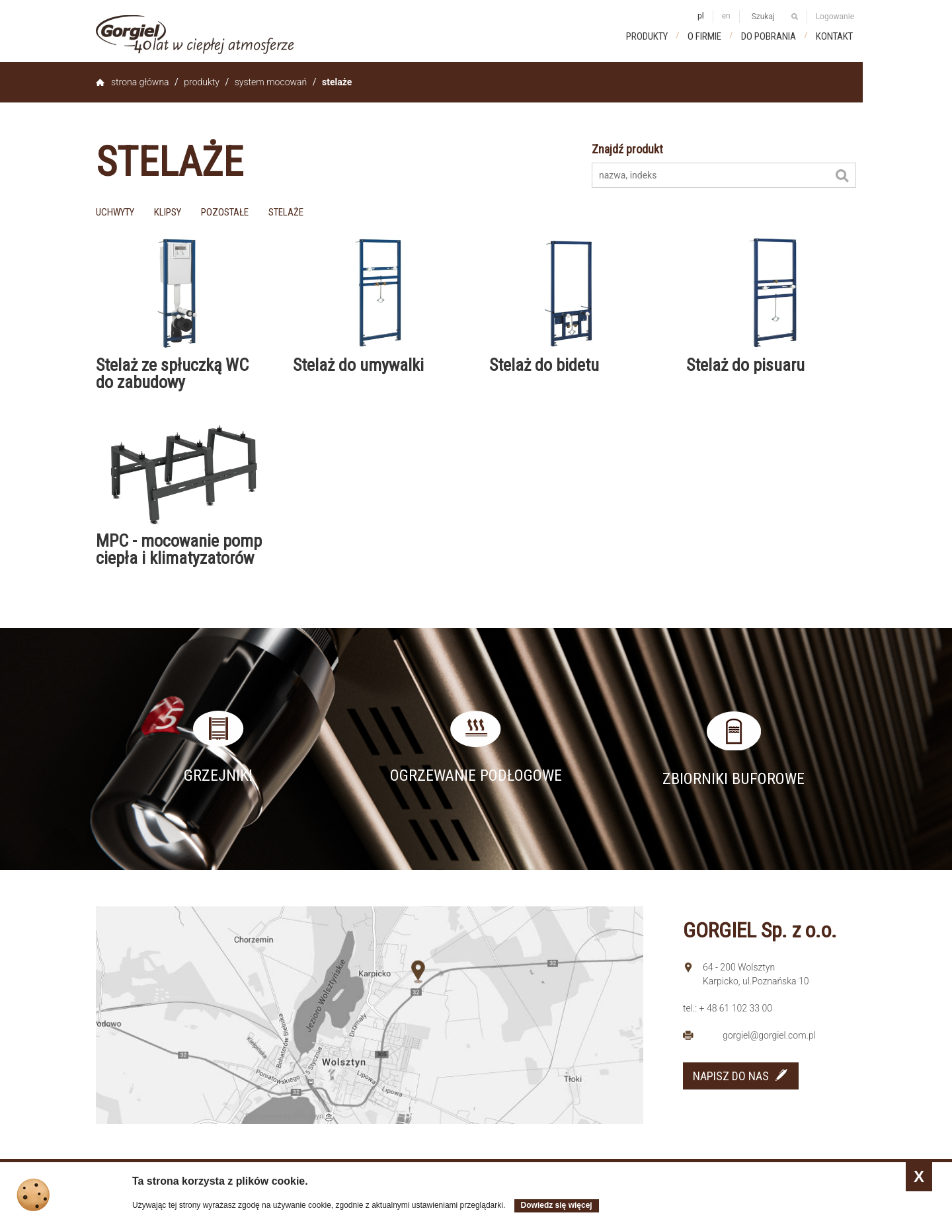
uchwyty (115, 212)
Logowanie (835, 16)
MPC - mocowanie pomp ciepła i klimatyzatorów (179, 549)
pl (700, 15)
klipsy (167, 212)
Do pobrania (768, 36)
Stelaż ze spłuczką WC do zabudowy (172, 373)
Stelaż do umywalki (358, 365)
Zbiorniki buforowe (733, 779)
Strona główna (140, 82)
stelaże (285, 212)
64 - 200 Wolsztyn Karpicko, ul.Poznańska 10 (756, 974)
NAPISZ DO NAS (731, 1076)
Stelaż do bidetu (544, 365)
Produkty (647, 36)
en (726, 15)
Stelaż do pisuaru (745, 365)
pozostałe (225, 212)
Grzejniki (218, 775)
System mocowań (271, 82)
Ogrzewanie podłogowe (476, 775)
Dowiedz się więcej (556, 1205)
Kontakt (834, 36)
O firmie (704, 36)
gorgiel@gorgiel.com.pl (769, 1035)
